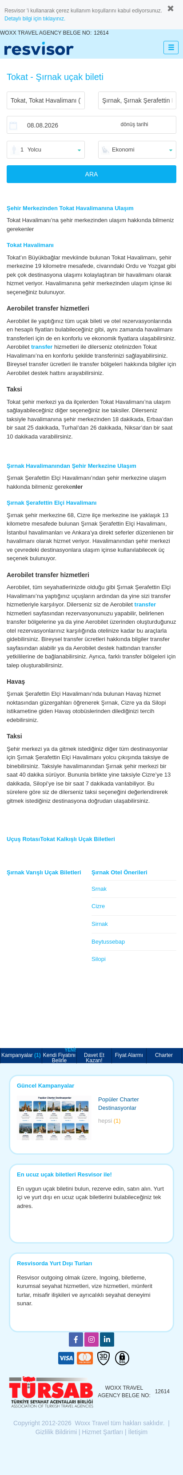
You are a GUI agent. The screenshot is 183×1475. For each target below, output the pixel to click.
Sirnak (100, 924)
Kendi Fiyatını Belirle (59, 1055)
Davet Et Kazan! (94, 1057)
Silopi (99, 959)
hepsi (109, 1120)
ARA (91, 174)
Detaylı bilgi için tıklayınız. (34, 19)
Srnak (99, 888)
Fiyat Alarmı (129, 1055)
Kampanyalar (21, 1055)
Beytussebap (108, 941)
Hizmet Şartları (102, 1431)
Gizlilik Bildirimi (56, 1431)
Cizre (98, 906)
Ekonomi (123, 149)
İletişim (138, 1431)
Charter (164, 1055)
